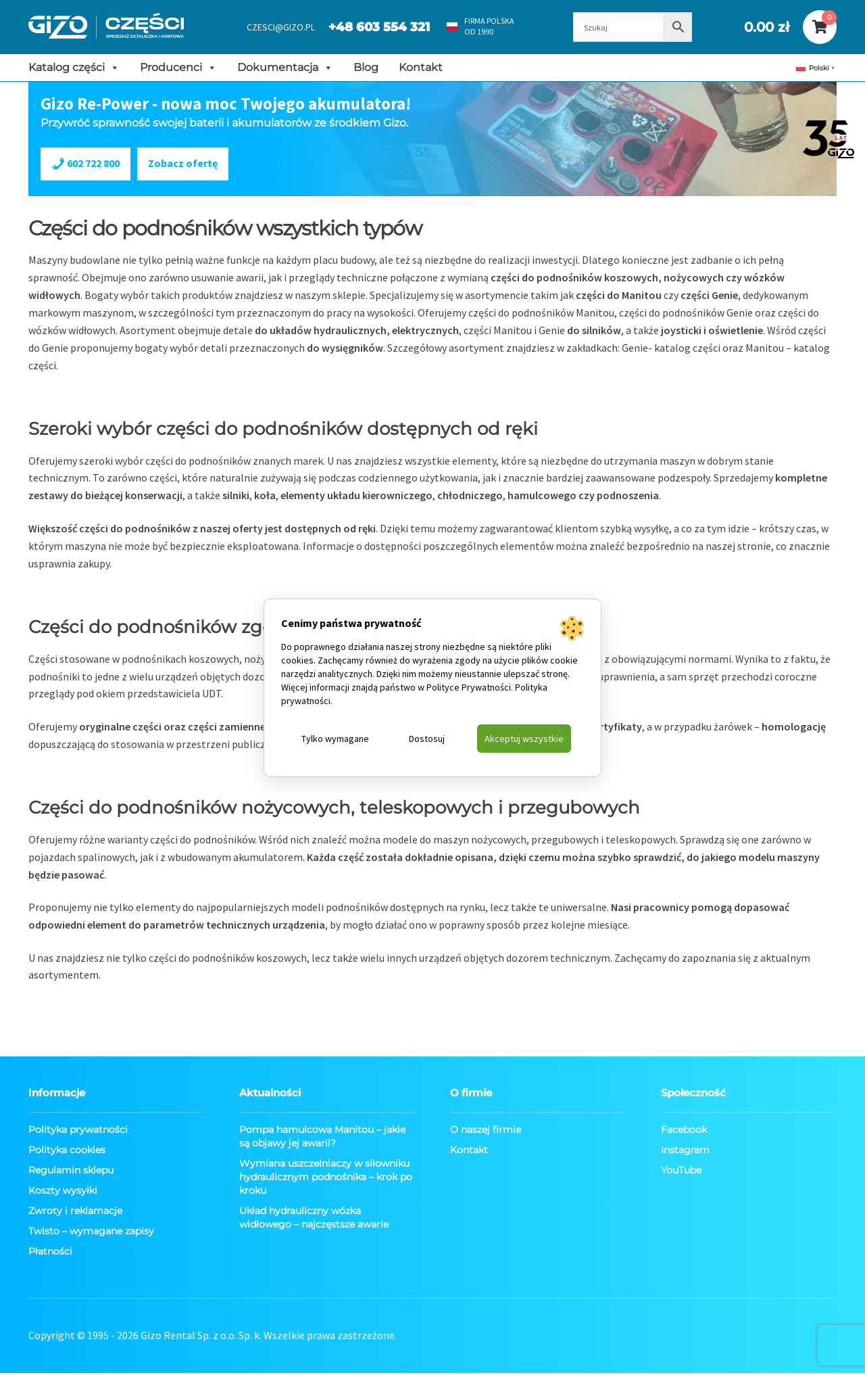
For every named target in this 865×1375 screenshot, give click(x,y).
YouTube (681, 1173)
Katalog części (74, 67)
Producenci (178, 67)
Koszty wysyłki (62, 1193)
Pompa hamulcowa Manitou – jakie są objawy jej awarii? (322, 1139)
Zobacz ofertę (184, 165)
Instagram (685, 1152)
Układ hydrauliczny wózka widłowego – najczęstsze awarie (314, 1220)
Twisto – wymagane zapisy (91, 1234)
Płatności (50, 1254)
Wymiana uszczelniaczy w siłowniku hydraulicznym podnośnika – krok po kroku (325, 1179)
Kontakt (421, 67)
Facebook (684, 1132)
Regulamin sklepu (71, 1173)
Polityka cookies (66, 1152)
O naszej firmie (485, 1132)
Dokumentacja (285, 67)
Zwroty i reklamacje (75, 1213)
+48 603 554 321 (371, 27)
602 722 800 (87, 165)
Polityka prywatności (78, 1132)
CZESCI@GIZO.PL (273, 27)
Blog (365, 67)
